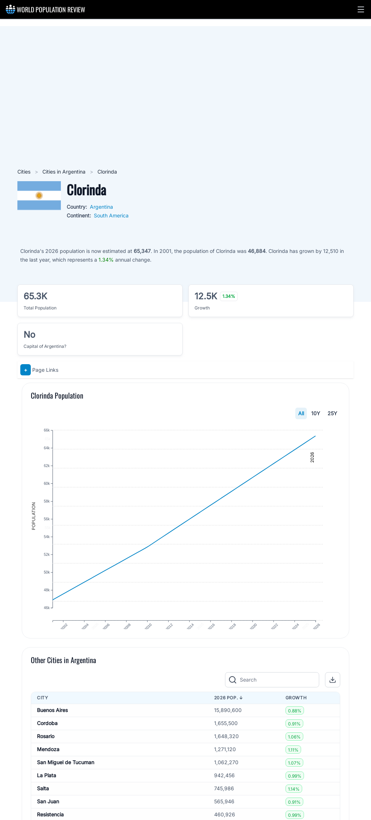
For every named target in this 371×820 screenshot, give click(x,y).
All (301, 413)
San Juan (48, 814)
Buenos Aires (52, 723)
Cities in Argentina (64, 171)
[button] (361, 9)
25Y (332, 413)
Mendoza (48, 762)
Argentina (101, 207)
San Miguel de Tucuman (65, 775)
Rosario (45, 749)
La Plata (46, 788)
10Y (315, 413)
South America (111, 215)
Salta (43, 801)
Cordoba (47, 736)
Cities (24, 171)
